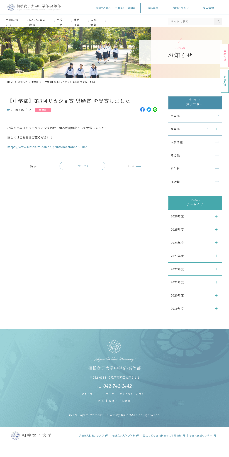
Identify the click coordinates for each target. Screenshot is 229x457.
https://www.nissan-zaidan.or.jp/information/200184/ (50, 154)
